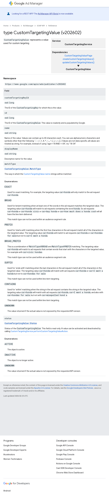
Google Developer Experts (14, 450)
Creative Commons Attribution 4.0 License (80, 385)
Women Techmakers (12, 459)
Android (7, 491)
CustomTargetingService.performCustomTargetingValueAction (39, 331)
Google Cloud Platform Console (70, 450)
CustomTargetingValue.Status (21, 323)
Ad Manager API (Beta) (48, 14)
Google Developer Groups (14, 445)
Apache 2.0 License (42, 388)
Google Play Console (65, 454)
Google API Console (65, 445)
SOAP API (41, 26)
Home (5, 26)
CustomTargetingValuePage (78, 55)
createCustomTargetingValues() (78, 59)
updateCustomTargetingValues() (78, 62)
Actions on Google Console (68, 463)
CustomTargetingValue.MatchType (23, 168)
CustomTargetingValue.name (37, 174)
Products (15, 26)
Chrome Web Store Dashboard (69, 472)
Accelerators (9, 454)
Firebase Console (64, 459)
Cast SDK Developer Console (69, 468)
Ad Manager (28, 3)
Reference (52, 26)
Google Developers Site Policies (80, 388)
